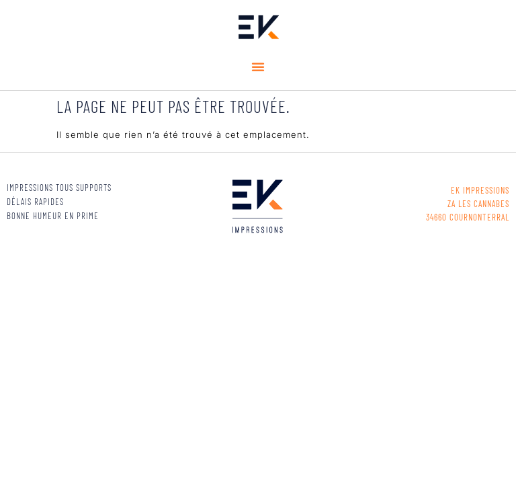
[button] (258, 66)
